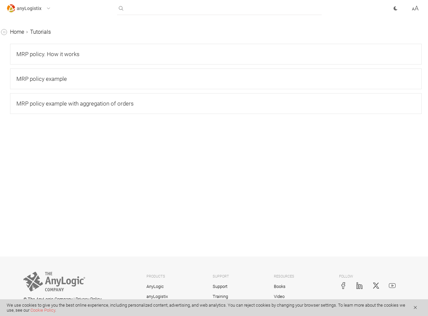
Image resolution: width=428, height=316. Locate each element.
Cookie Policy (42, 310)
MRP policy (26, 210)
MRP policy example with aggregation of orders (48, 252)
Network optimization (38, 134)
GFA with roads (30, 108)
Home (117, 32)
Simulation (25, 146)
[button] (34, 8)
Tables (14, 57)
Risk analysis (28, 197)
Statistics (17, 70)
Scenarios (18, 45)
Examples (18, 282)
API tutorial (26, 269)
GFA (17, 96)
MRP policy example (43, 235)
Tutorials (17, 83)
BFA (17, 121)
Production (25, 159)
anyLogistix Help (26, 32)
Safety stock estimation (40, 184)
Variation (23, 172)
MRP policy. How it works (48, 222)
